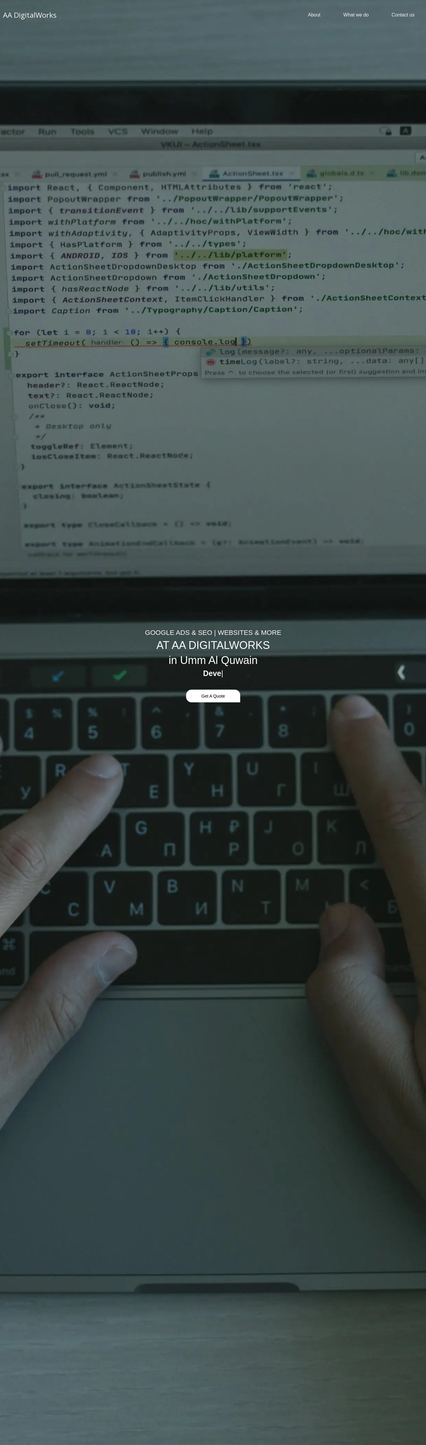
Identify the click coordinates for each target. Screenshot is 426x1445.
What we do (356, 14)
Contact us (403, 14)
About (314, 14)
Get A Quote (213, 695)
